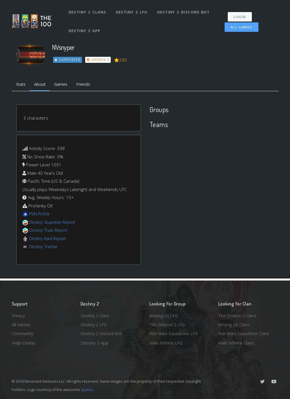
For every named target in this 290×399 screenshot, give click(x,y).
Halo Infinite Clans (236, 343)
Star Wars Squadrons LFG (174, 333)
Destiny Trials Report (49, 231)
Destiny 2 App (85, 27)
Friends (87, 84)
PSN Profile (40, 214)
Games (64, 84)
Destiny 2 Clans (87, 10)
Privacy (19, 315)
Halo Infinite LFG (165, 343)
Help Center (24, 343)
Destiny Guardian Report (53, 222)
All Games (239, 25)
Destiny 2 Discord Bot (184, 10)
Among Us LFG (164, 315)
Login (241, 14)
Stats (21, 84)
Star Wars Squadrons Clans (244, 333)
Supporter (68, 60)
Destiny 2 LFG (132, 10)
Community (23, 333)
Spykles (87, 389)
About (42, 84)
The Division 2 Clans (238, 315)
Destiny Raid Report (48, 239)
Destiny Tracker (44, 247)
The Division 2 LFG (167, 324)
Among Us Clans (234, 324)
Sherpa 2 (98, 60)
